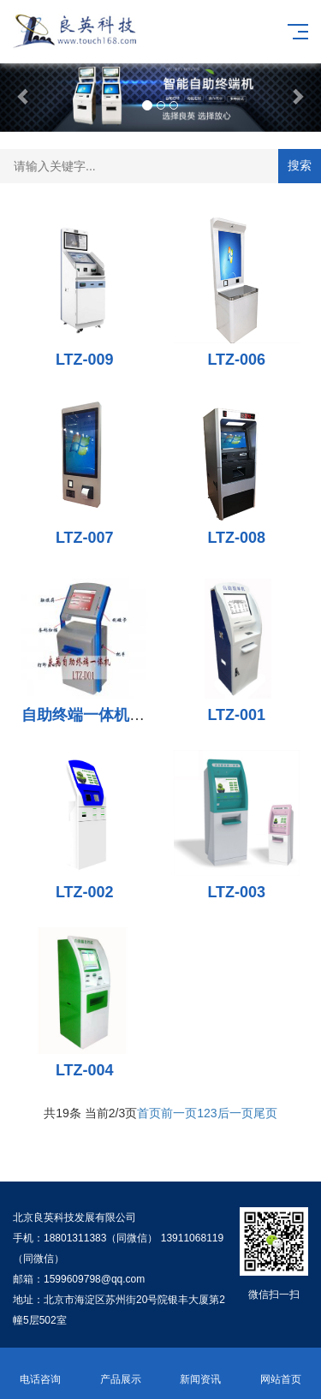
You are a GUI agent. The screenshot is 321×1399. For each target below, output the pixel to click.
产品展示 (120, 1369)
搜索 (300, 165)
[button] (24, 96)
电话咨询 (40, 1369)
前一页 (179, 1113)
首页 (149, 1113)
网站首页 (281, 1369)
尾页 (265, 1113)
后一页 (235, 1113)
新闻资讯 (201, 1369)
